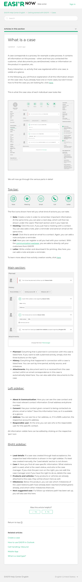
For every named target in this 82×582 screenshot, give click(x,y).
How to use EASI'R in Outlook (21, 542)
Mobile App (13, 551)
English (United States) (65, 577)
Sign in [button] (72, 4)
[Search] (41, 18)
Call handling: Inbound (18, 547)
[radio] (34, 512)
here (51, 82)
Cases (54, 13)
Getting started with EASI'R (38, 13)
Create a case (14, 538)
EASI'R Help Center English (14, 13)
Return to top (15, 522)
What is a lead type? (17, 556)
